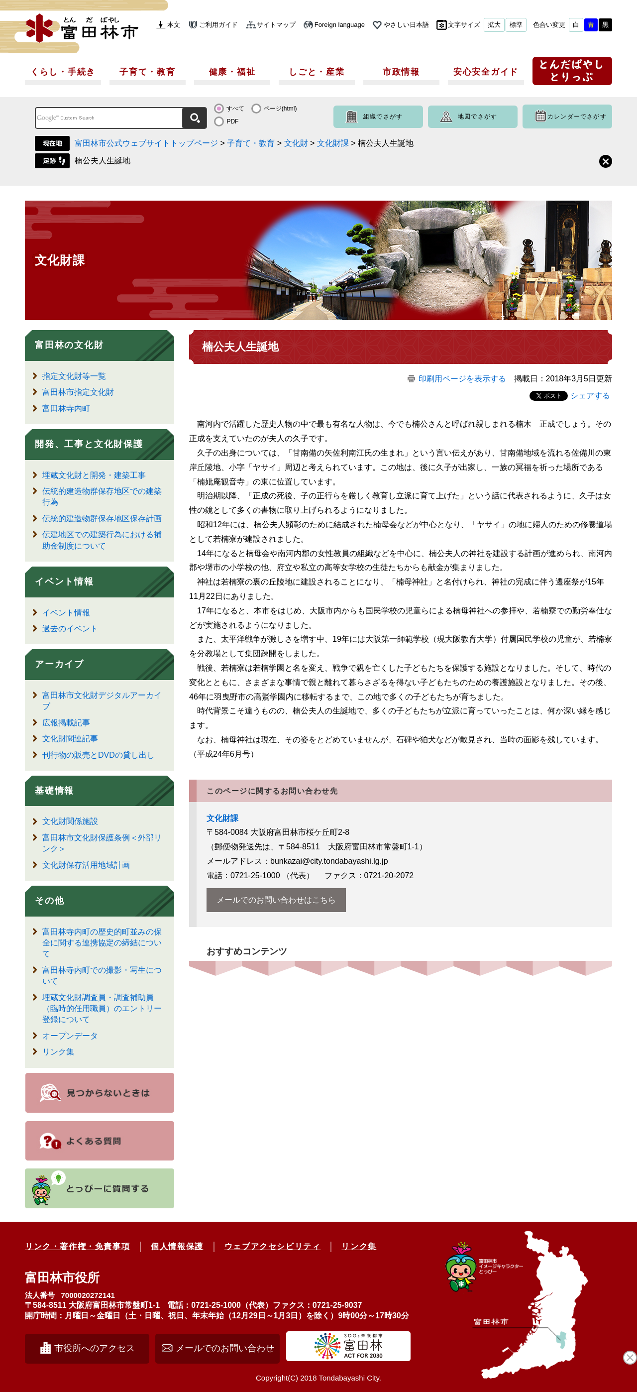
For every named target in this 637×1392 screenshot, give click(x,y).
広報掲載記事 (66, 722)
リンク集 (58, 1051)
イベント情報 (64, 581)
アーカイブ (59, 664)
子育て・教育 (147, 72)
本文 (173, 24)
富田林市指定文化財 (78, 392)
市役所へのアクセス (94, 1348)
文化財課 (333, 143)
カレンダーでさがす (577, 116)
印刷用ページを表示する (462, 378)
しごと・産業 (316, 72)
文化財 (296, 143)
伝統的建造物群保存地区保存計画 (102, 518)
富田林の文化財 (69, 345)
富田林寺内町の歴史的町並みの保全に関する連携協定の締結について (102, 943)
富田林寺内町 (66, 408)
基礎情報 (54, 791)
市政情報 (401, 72)
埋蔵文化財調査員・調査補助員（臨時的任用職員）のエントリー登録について (102, 1008)
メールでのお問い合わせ (225, 1348)
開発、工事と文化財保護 (89, 444)
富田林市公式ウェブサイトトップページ (146, 143)
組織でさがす (383, 116)
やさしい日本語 (406, 24)
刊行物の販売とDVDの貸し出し (98, 755)
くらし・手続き (63, 72)
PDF (232, 121)
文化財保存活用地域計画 (86, 865)
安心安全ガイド (486, 72)
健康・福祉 (232, 72)
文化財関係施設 (70, 821)
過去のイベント (70, 628)
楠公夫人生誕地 (102, 160)
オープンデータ (70, 1036)
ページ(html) (280, 108)
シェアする (590, 395)
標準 (516, 24)
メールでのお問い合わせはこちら (276, 900)
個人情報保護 (177, 1246)
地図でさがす (477, 116)
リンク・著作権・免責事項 (77, 1246)
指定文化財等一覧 (74, 376)
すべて (235, 108)
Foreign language (340, 24)
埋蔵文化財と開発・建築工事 (94, 475)
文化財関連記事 (70, 738)
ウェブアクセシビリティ (272, 1246)
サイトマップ (276, 24)
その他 (49, 901)
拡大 (494, 24)
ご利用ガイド (218, 24)
